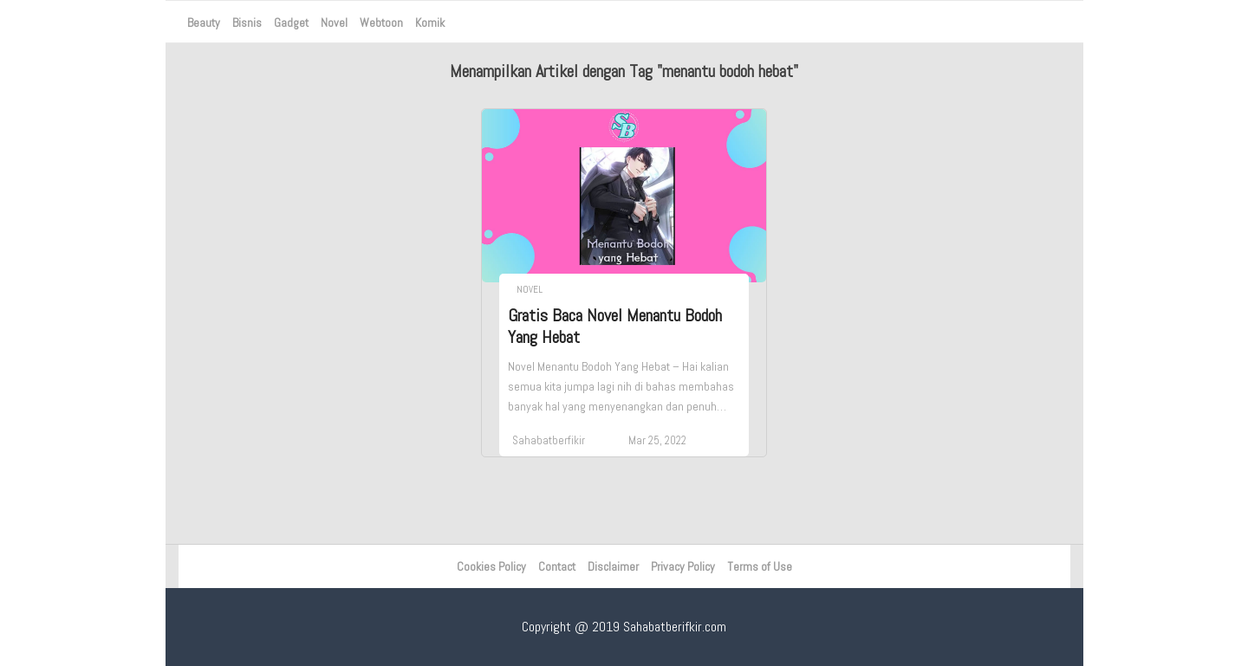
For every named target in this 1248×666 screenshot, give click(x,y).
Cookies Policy (491, 566)
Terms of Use (759, 566)
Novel (334, 22)
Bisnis (247, 22)
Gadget (291, 22)
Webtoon (381, 22)
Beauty (203, 22)
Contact (556, 566)
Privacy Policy (683, 566)
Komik (430, 22)
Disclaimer (613, 566)
